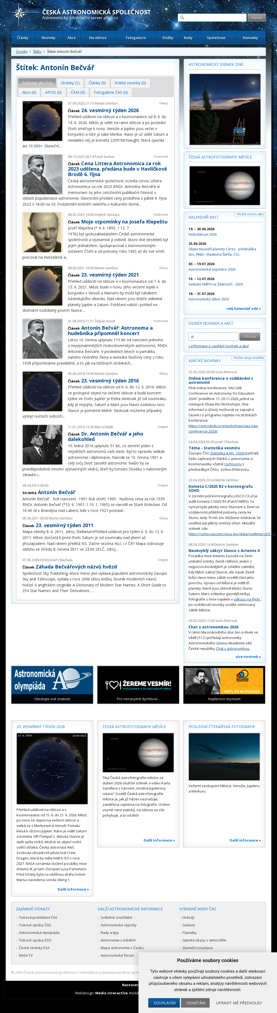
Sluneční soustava (197, 947)
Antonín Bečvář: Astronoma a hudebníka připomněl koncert (110, 330)
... (60, 145)
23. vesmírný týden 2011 (64, 525)
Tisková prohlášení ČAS (38, 917)
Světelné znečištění (116, 917)
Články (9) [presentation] (97, 82)
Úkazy (163, 103)
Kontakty (250, 37)
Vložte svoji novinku (249, 357)
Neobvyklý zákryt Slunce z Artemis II (224, 550)
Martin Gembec (106, 103)
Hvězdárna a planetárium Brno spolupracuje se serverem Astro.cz (134, 972)
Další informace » (73, 889)
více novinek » (248, 656)
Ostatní (163, 427)
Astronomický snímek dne (216, 64)
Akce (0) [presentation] (29, 92)
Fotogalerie (136, 37)
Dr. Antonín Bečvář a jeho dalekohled (105, 436)
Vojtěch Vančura (107, 214)
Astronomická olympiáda (39, 932)
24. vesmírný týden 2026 (110, 110)
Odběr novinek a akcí (211, 323)
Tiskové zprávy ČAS (35, 925)
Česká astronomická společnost (50, 972)
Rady (188, 37)
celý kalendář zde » (243, 308)
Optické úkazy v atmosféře (204, 940)
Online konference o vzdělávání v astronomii (221, 380)
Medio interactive (111, 993)
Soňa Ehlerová (226, 372)
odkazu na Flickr (247, 599)
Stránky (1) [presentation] (70, 82)
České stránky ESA (34, 947)
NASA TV (26, 955)
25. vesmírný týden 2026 (41, 726)
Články (22, 37)
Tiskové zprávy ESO (35, 940)
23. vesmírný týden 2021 (110, 274)
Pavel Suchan (104, 156)
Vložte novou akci (250, 214)
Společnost (216, 37)
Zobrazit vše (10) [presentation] (37, 82)
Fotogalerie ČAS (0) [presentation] (111, 92)
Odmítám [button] (195, 1002)
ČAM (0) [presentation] (78, 92)
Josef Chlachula (60, 560)
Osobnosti (160, 156)
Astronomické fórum (117, 955)
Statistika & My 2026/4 (228, 453)
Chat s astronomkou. (233, 648)
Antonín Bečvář (56, 492)
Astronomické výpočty (119, 925)
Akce (71, 37)
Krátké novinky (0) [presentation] (130, 82)
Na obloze (98, 37)
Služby (167, 37)
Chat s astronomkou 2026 (213, 626)
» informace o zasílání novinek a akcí (219, 345)
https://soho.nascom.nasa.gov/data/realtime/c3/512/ (232, 533)
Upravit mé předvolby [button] (239, 1002)
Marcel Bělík (104, 427)
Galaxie (188, 925)
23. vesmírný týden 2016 (110, 380)
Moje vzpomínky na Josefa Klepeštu (124, 221)
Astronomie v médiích (118, 940)
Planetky (189, 932)
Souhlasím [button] (165, 1002)
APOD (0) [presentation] (53, 92)
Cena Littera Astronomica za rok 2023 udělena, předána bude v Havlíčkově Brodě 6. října (117, 168)
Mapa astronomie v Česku (122, 947)
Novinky (48, 37)
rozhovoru (233, 464)
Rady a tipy (110, 932)
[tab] (37, 82)
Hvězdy (188, 917)
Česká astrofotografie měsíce (220, 157)
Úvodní (22, 51)
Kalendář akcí (203, 217)
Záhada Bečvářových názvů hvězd (76, 566)
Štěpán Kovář (105, 321)
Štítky (37, 51)
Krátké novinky (205, 360)
